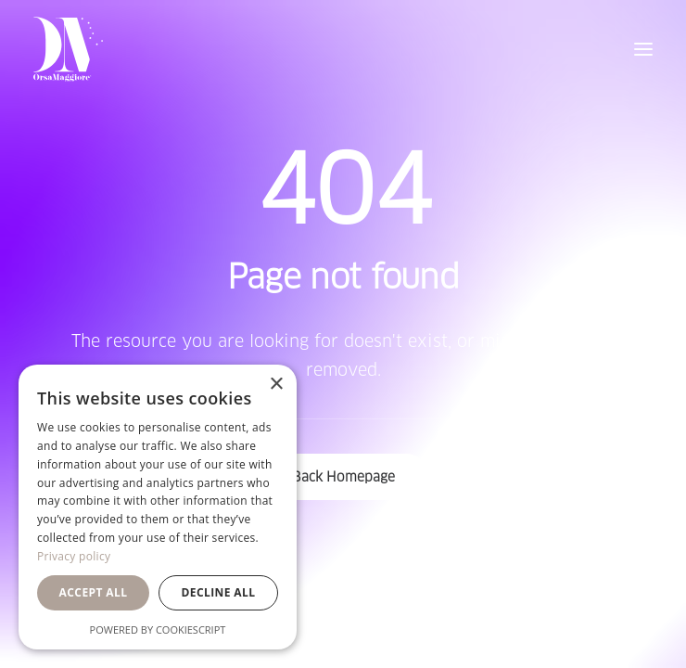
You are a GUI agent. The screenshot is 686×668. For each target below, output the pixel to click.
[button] (643, 49)
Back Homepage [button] (343, 477)
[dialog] (158, 507)
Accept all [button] (93, 592)
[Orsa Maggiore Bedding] (68, 49)
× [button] (276, 385)
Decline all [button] (219, 592)
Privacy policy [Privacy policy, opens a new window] (73, 556)
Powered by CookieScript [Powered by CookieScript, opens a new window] (158, 629)
